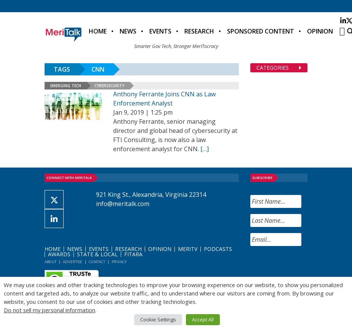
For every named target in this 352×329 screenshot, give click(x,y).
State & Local (97, 254)
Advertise (72, 261)
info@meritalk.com (122, 204)
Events (160, 31)
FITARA (133, 254)
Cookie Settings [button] (158, 319)
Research (199, 31)
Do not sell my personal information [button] (49, 310)
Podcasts (218, 248)
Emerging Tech (65, 85)
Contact (97, 261)
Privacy (119, 261)
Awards (59, 254)
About (50, 261)
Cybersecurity (109, 85)
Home (98, 31)
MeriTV (187, 248)
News (128, 31)
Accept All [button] (203, 319)
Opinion (320, 31)
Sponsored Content (260, 31)
